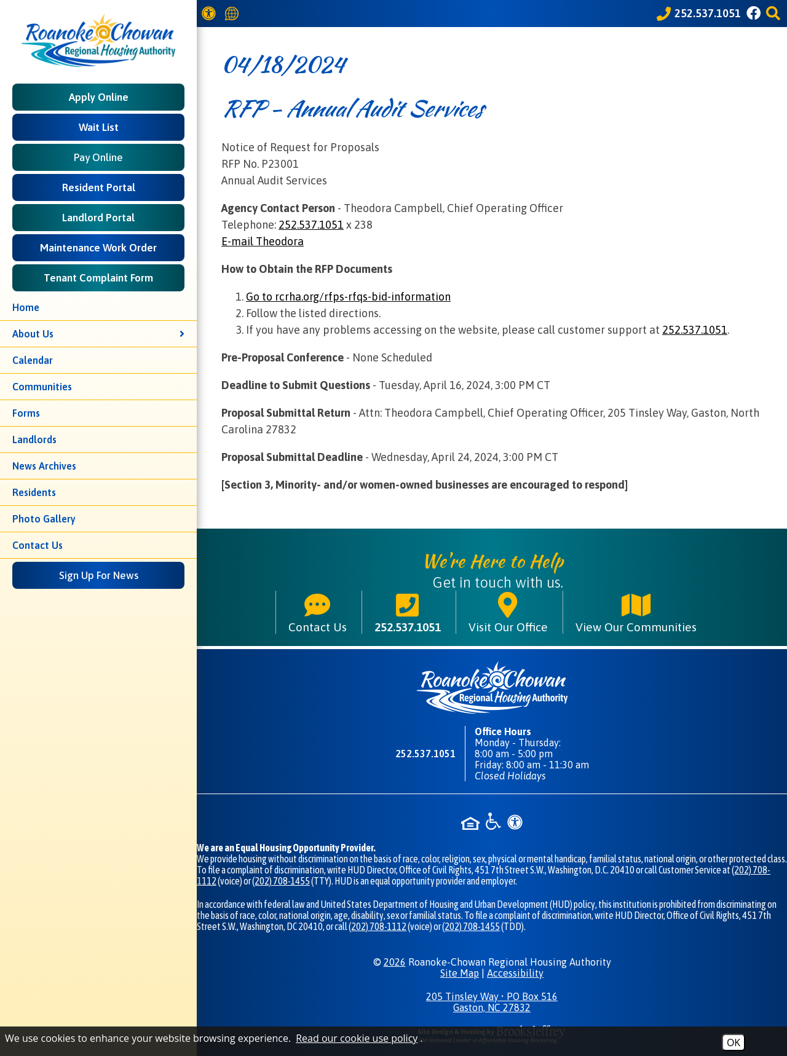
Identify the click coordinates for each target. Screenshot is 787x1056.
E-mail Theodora (262, 241)
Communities (42, 386)
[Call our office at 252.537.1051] (699, 13)
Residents (34, 492)
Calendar (32, 360)
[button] (775, 13)
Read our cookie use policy (356, 1038)
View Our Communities (636, 612)
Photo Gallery (44, 518)
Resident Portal (98, 187)
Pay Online (98, 157)
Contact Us (37, 545)
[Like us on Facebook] (755, 13)
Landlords (34, 439)
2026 (395, 961)
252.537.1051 (311, 224)
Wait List (99, 127)
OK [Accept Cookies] (733, 1042)
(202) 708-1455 (281, 880)
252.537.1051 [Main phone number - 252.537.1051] (407, 612)
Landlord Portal (98, 217)
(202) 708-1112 (377, 926)
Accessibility (515, 973)
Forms (26, 413)
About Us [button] (98, 333)
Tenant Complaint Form (98, 278)
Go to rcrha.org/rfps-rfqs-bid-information (348, 296)
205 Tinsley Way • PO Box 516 (492, 1002)
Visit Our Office (508, 612)
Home (25, 307)
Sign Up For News (98, 575)
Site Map (459, 973)
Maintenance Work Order (98, 248)
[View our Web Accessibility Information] (210, 13)
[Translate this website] (233, 14)
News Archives (44, 465)
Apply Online (99, 97)
